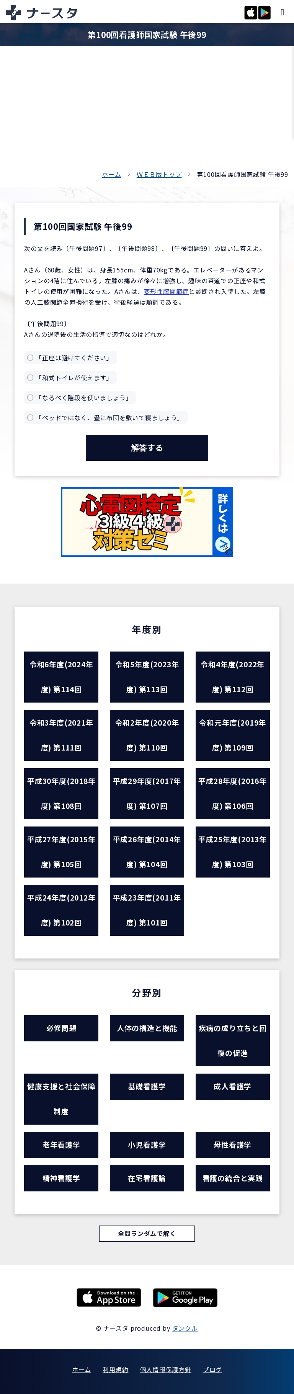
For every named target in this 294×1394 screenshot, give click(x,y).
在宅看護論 (147, 1178)
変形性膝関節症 (166, 291)
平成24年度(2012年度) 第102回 (61, 910)
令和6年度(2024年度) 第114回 (61, 677)
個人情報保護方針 (165, 1369)
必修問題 (61, 1028)
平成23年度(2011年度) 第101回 (147, 910)
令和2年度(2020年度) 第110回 (147, 735)
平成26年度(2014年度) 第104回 (147, 851)
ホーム (111, 174)
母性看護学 (233, 1145)
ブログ (212, 1369)
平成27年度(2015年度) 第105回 (61, 851)
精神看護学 (61, 1178)
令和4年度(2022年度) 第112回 (233, 677)
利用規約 (115, 1369)
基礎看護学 (147, 1086)
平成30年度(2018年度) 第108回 (61, 793)
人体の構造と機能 (147, 1028)
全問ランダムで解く (147, 1233)
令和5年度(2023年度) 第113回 (147, 677)
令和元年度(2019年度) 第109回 (232, 735)
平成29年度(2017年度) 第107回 (147, 793)
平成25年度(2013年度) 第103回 (232, 851)
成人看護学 (233, 1086)
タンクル (185, 1328)
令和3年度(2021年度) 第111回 (61, 735)
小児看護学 (147, 1145)
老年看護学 (61, 1145)
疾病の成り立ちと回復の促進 (233, 1040)
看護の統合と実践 (233, 1178)
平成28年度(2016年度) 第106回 (232, 793)
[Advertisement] (147, 111)
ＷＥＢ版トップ (159, 174)
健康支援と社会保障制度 (61, 1099)
